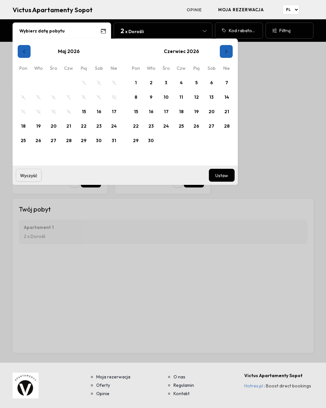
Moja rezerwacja (241, 9)
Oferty (103, 385)
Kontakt (181, 393)
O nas (179, 377)
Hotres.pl (253, 386)
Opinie (194, 9)
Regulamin (183, 385)
